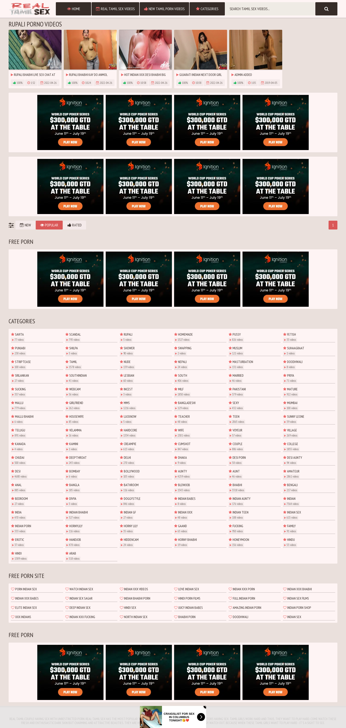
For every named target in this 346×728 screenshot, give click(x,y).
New (25, 225)
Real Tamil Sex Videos (115, 8)
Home (73, 8)
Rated (75, 225)
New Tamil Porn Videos (164, 8)
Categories (207, 8)
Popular (49, 225)
